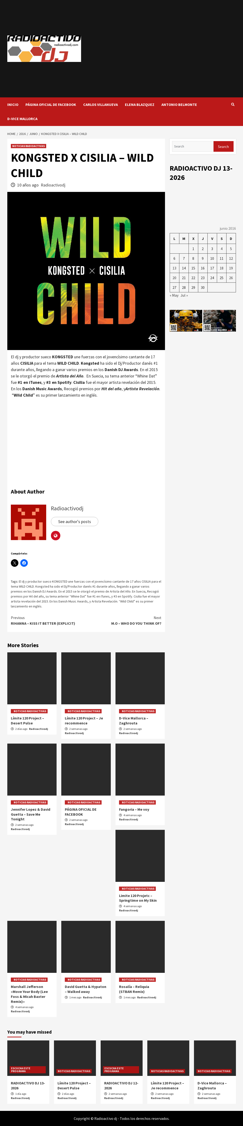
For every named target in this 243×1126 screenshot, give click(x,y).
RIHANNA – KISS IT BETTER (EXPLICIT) (48, 620)
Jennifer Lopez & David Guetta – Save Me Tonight (30, 814)
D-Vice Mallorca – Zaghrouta (133, 720)
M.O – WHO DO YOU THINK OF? (123, 620)
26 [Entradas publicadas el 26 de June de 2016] (231, 277)
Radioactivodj (53, 185)
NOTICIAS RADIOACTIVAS (28, 146)
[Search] (193, 146)
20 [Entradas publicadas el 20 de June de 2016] (174, 277)
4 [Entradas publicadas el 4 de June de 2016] (221, 248)
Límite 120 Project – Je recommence (84, 720)
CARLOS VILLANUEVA (100, 104)
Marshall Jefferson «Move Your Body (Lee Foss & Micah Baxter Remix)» (29, 994)
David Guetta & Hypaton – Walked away (85, 989)
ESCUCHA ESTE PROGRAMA (20, 1069)
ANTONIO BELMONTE (179, 104)
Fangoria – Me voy (134, 809)
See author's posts (74, 521)
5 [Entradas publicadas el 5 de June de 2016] (231, 248)
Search (223, 146)
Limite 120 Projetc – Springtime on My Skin (138, 898)
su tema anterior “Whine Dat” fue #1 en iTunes (77, 596)
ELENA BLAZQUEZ (139, 104)
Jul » (184, 295)
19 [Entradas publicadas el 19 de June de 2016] (231, 268)
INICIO (12, 104)
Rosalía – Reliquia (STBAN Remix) (134, 989)
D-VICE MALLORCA (22, 118)
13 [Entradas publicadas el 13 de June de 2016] (174, 268)
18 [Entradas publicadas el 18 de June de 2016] (221, 268)
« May (174, 295)
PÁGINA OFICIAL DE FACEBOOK (50, 104)
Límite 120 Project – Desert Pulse (27, 720)
